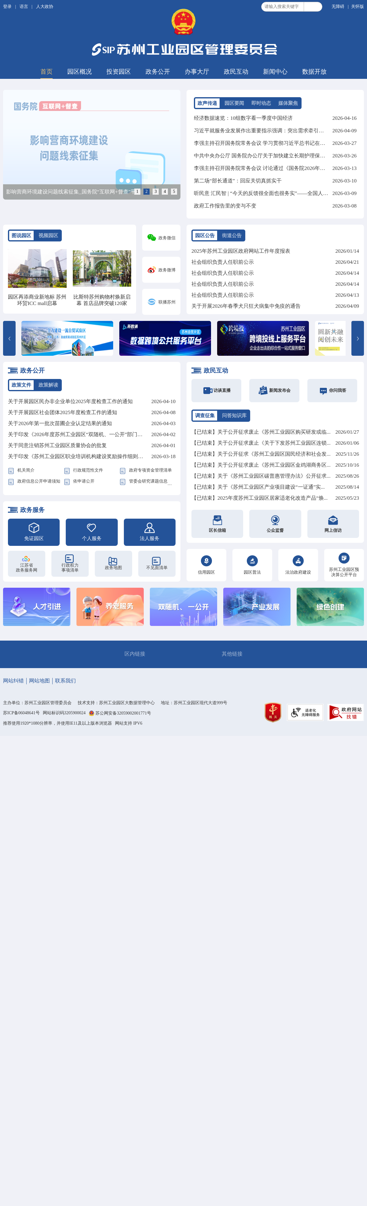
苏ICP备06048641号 (21, 713)
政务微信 (167, 238)
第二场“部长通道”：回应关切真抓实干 (238, 181)
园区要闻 (234, 103)
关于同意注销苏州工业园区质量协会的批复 (57, 445)
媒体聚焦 (288, 103)
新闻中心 (275, 71)
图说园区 (21, 235)
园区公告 (205, 235)
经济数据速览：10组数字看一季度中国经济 (243, 118)
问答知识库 (234, 415)
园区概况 (79, 71)
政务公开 (158, 71)
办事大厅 (197, 71)
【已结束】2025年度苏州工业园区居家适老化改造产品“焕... (259, 498)
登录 (8, 6)
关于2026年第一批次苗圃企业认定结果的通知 (60, 423)
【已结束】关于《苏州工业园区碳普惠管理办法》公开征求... (261, 476)
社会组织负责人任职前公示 (222, 262)
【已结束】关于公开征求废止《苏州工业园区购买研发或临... (261, 432)
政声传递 (207, 103)
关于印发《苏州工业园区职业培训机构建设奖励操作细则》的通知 (83, 456)
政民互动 (236, 71)
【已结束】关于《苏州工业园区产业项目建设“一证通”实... (258, 487)
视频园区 (48, 235)
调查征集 (205, 415)
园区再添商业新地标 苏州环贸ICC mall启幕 (37, 300)
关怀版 (357, 6)
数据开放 (314, 71)
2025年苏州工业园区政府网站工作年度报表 (240, 251)
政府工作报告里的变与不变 (225, 206)
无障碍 (338, 6)
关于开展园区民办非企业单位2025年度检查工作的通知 (70, 401)
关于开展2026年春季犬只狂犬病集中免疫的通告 (246, 306)
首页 (46, 71)
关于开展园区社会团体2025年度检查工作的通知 (62, 412)
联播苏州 (167, 302)
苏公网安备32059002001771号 (123, 713)
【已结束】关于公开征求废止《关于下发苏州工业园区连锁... (261, 443)
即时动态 (261, 103)
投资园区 (118, 71)
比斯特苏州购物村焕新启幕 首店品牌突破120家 (102, 300)
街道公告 (232, 235)
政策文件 (21, 385)
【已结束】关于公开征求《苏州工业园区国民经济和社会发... (261, 454)
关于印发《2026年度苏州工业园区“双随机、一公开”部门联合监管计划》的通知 (98, 434)
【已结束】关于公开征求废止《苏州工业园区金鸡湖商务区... (261, 465)
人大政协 (44, 6)
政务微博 (167, 270)
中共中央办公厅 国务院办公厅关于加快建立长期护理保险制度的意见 (272, 156)
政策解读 (48, 385)
